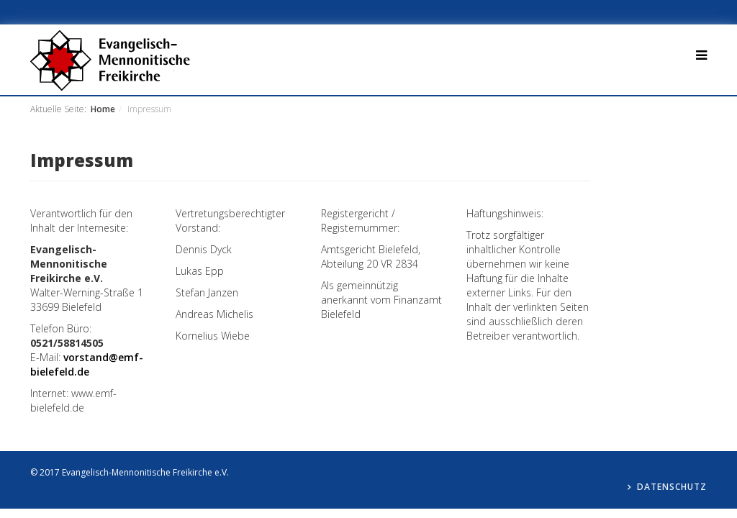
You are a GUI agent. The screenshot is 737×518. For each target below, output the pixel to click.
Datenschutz (672, 487)
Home (103, 109)
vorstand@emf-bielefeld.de (86, 364)
